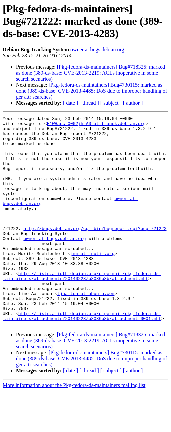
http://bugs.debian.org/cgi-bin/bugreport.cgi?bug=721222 (94, 251)
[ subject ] (111, 103)
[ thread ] (89, 103)
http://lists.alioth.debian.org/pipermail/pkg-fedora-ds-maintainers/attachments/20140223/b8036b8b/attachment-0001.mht (82, 356)
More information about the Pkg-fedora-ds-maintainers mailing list (74, 426)
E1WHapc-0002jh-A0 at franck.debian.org (96, 125)
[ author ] (133, 103)
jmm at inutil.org (92, 281)
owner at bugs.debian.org (97, 49)
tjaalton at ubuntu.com (86, 329)
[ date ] (70, 103)
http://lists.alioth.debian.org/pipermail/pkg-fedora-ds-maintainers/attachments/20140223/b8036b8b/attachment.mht (82, 308)
